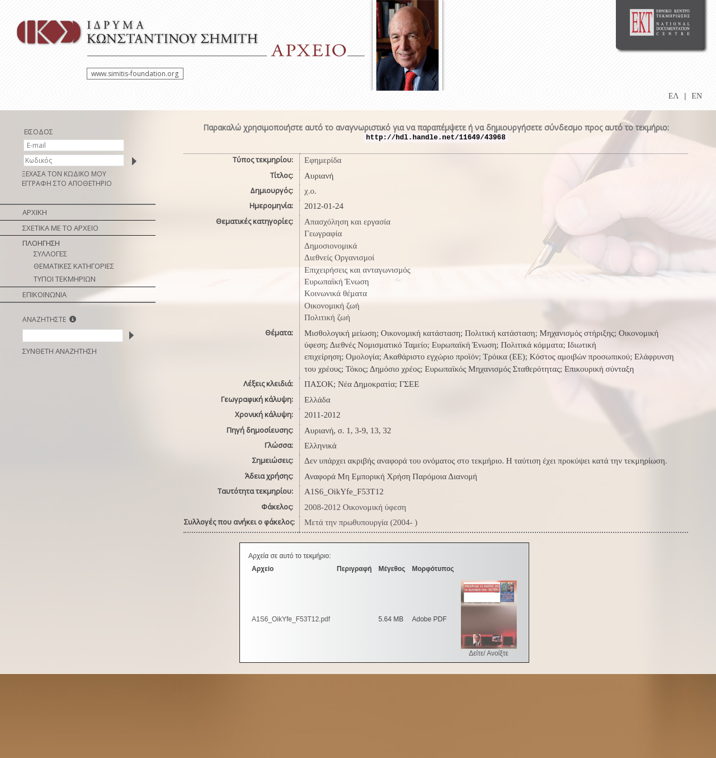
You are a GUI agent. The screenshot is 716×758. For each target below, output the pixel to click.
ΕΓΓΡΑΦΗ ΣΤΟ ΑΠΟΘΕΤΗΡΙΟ (67, 183)
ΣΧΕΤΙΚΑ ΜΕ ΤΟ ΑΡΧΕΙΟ (60, 228)
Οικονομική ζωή (332, 305)
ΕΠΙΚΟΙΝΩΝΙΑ (44, 294)
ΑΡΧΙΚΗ (34, 212)
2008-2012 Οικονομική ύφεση (355, 507)
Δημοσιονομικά (330, 245)
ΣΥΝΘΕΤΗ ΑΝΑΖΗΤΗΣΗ (59, 351)
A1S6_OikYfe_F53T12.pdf (291, 619)
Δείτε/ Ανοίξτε (488, 653)
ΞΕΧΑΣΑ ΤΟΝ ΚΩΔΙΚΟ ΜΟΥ (64, 174)
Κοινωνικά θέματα (335, 293)
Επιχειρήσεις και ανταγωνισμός (357, 269)
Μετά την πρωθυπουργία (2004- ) (360, 522)
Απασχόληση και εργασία (347, 221)
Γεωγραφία (323, 233)
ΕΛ (673, 96)
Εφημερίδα (322, 160)
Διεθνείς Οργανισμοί (339, 257)
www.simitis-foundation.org (134, 73)
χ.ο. (310, 190)
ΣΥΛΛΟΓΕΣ (50, 254)
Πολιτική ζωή (327, 317)
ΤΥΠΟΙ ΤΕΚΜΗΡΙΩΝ (65, 279)
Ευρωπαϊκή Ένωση (336, 281)
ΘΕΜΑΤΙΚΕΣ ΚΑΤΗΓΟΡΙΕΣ (74, 266)
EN (696, 96)
